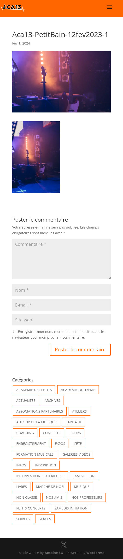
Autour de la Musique (36, 422)
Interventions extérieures (40, 476)
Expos (60, 443)
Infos (21, 465)
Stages (45, 519)
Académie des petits (34, 389)
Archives (52, 400)
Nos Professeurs (86, 497)
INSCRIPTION (45, 465)
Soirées (23, 519)
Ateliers (79, 411)
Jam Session (84, 476)
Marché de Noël (50, 486)
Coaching (25, 432)
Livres (21, 486)
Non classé (26, 497)
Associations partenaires (39, 411)
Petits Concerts (30, 508)
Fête (78, 443)
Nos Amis (54, 497)
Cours (75, 432)
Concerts (51, 432)
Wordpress (95, 552)
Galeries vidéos (76, 454)
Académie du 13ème (78, 389)
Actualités (25, 400)
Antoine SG (54, 552)
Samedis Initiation (71, 508)
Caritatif (73, 422)
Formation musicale (34, 454)
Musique (81, 486)
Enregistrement (31, 443)
